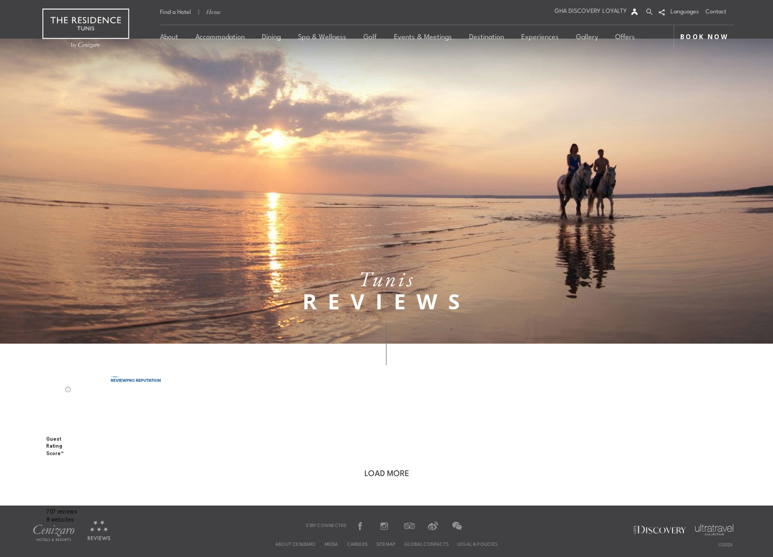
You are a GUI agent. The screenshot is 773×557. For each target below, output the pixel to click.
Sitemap (386, 545)
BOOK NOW (704, 36)
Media (332, 545)
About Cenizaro (295, 545)
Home (213, 12)
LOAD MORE (386, 474)
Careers (357, 545)
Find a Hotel (175, 13)
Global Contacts (426, 545)
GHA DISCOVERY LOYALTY (591, 11)
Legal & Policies (477, 545)
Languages (684, 12)
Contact (715, 12)
